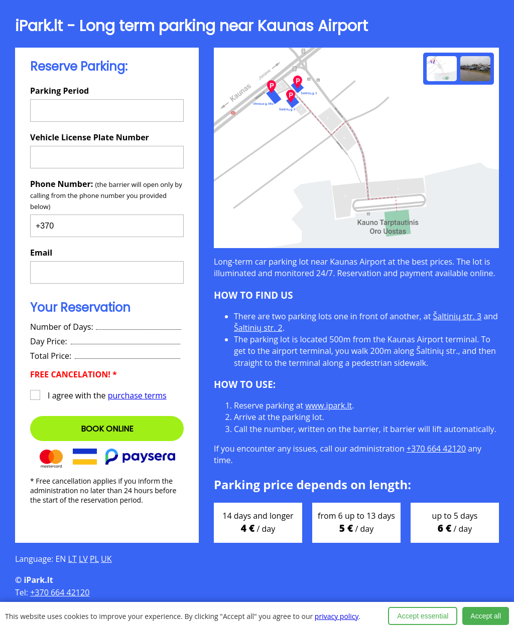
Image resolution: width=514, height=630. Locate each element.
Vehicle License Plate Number (89, 137)
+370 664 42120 (436, 448)
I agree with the (98, 395)
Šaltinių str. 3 (457, 316)
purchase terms (137, 395)
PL (94, 558)
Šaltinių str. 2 (258, 327)
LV (83, 558)
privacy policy (337, 616)
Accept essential (422, 616)
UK (106, 558)
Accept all (485, 616)
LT (72, 558)
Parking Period (59, 90)
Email (41, 252)
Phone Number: (106, 194)
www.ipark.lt (328, 405)
